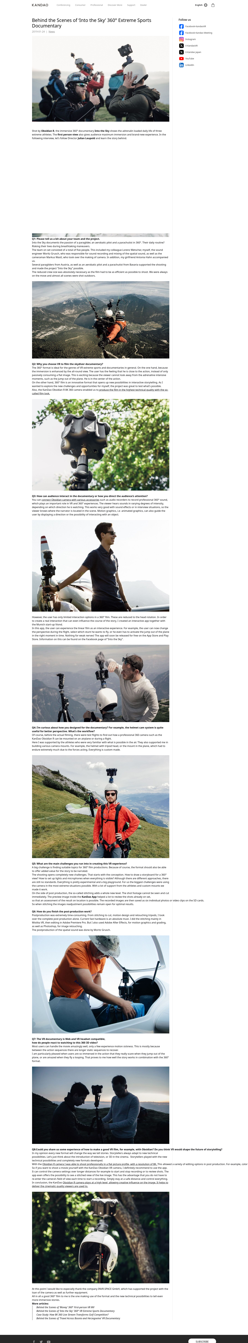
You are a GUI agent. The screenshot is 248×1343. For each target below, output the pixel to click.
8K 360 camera (73, 389)
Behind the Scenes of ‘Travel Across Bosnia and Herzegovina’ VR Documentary (78, 1318)
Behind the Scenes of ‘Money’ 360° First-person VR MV (65, 1307)
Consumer (80, 5)
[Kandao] (44, 5)
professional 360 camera (134, 735)
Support (131, 5)
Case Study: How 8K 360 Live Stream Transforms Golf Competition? (73, 1314)
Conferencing (63, 5)
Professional (96, 5)
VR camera (115, 1168)
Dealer (143, 5)
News (52, 31)
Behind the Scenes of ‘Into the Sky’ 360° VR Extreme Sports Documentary (76, 1311)
